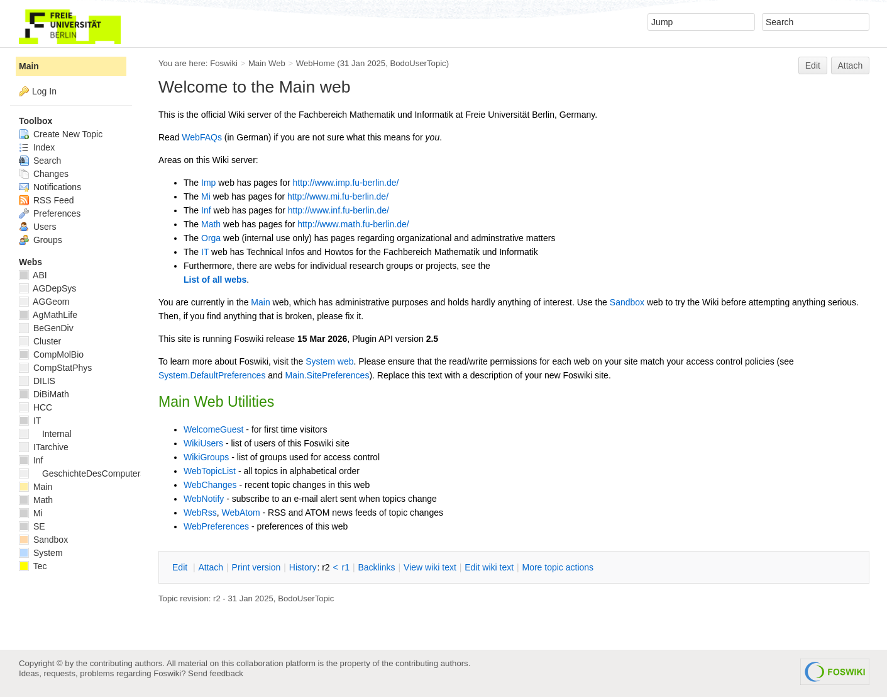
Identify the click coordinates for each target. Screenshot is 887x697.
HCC (35, 407)
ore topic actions (557, 567)
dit (181, 567)
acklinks (376, 567)
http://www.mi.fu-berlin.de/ (337, 196)
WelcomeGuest (213, 429)
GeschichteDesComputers (82, 473)
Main (260, 302)
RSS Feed (46, 200)
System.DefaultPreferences (211, 375)
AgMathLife (48, 315)
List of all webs (215, 280)
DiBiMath (44, 394)
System (41, 553)
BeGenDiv (46, 328)
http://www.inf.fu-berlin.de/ (338, 210)
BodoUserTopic (418, 63)
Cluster (40, 341)
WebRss (200, 512)
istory (303, 567)
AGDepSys (47, 288)
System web (329, 361)
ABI (33, 275)
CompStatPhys (55, 368)
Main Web (266, 63)
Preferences (49, 213)
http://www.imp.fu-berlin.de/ (346, 183)
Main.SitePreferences (327, 375)
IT (205, 252)
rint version (256, 567)
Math (211, 224)
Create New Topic (60, 134)
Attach (850, 65)
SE (32, 526)
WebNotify (204, 499)
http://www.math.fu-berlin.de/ (353, 224)
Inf (206, 210)
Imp (208, 183)
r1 (346, 567)
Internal (45, 434)
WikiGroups (206, 457)
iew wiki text (430, 567)
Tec (33, 566)
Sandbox (627, 302)
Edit (812, 65)
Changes (44, 174)
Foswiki (224, 63)
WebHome (315, 63)
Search (40, 161)
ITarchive (44, 447)
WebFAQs (202, 137)
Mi (206, 196)
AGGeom (44, 302)
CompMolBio (51, 354)
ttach (210, 567)
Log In (44, 91)
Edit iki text (489, 567)
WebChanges (210, 485)
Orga (211, 238)
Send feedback (215, 673)
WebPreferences (216, 526)
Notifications (50, 187)
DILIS (37, 381)
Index (37, 147)
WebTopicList (210, 471)
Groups (40, 240)
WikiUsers (203, 443)
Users (37, 227)
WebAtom (240, 512)
